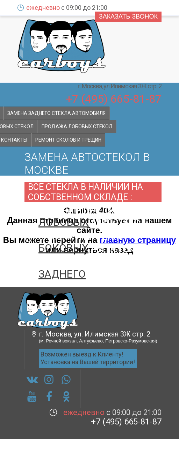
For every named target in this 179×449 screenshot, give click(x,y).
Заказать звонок (128, 16)
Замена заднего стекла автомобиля (56, 113)
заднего (62, 274)
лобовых (63, 222)
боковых (63, 248)
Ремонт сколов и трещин (68, 140)
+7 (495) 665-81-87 (114, 98)
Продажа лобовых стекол (77, 126)
